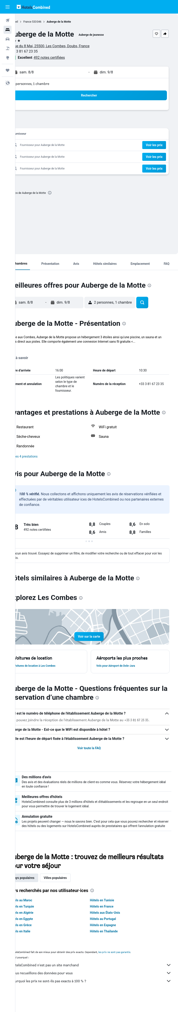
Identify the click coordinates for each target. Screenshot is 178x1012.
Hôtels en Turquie (37, 920)
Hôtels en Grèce (36, 938)
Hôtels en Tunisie (110, 913)
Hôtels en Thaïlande (111, 944)
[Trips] (7, 70)
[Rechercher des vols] (7, 20)
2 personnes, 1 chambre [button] (46, 84)
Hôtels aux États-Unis (113, 926)
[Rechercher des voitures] (7, 39)
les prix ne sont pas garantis (130, 965)
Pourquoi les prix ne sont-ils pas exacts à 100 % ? (98, 994)
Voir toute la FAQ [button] (96, 757)
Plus (27, 346)
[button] (7, 7)
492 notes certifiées (64, 57)
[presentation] (65, 193)
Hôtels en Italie (35, 944)
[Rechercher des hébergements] (7, 29)
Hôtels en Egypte (36, 932)
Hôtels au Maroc (36, 913)
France (43, 21)
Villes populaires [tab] (70, 891)
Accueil (29, 21)
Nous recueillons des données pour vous (98, 986)
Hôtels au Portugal (111, 932)
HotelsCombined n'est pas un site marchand (98, 978)
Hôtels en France (109, 920)
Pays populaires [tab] (39, 891)
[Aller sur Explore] (7, 57)
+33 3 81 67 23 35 (39, 51)
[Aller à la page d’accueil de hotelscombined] (33, 7)
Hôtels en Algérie (37, 926)
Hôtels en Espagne (111, 938)
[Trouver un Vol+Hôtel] (7, 48)
